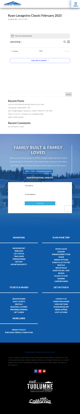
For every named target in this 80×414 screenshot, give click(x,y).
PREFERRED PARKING (19, 310)
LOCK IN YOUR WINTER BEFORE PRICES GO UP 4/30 (26, 104)
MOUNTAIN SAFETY (19, 264)
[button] (75, 4)
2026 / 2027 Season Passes (38, 171)
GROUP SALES (61, 268)
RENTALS (61, 265)
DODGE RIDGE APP (61, 307)
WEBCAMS (18, 251)
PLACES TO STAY (61, 276)
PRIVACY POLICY (19, 330)
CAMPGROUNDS (61, 281)
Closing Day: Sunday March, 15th (19, 108)
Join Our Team (50, 352)
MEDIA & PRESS (61, 310)
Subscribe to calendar (38, 60)
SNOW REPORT (19, 248)
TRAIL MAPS (19, 256)
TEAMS (61, 257)
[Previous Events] (14, 51)
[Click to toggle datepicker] (16, 42)
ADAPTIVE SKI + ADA (61, 270)
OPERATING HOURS (61, 301)
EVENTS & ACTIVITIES (61, 262)
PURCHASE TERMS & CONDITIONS (19, 332)
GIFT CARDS (19, 312)
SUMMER (61, 279)
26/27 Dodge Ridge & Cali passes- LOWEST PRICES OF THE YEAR (30, 111)
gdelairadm (14, 19)
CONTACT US (61, 299)
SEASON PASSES (18, 299)
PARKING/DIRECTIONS (61, 254)
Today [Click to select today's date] (40, 51)
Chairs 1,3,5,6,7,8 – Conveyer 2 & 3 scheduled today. (26, 114)
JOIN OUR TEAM (61, 304)
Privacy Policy (29, 352)
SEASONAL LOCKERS (18, 307)
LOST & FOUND (61, 312)
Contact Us (39, 352)
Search (68, 94)
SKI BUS (61, 273)
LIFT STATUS (19, 254)
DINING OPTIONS (61, 260)
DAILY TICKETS (19, 301)
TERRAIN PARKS (18, 259)
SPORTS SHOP (61, 249)
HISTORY (19, 262)
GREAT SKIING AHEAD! (16, 117)
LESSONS (61, 252)
